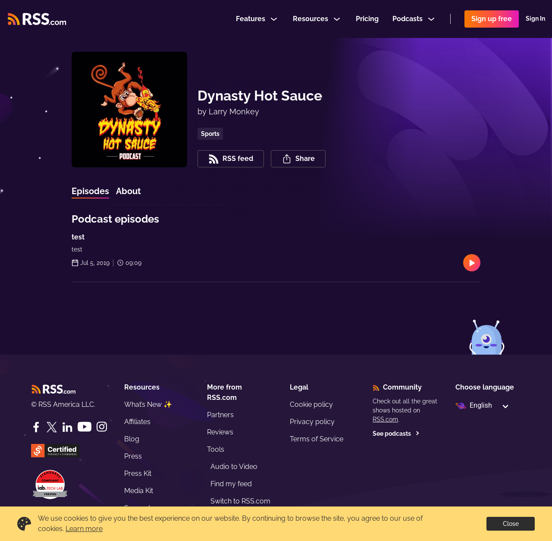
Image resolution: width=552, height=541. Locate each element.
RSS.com (385, 419)
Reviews (220, 432)
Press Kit (137, 473)
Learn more (84, 529)
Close (511, 523)
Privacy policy (312, 422)
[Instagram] (102, 427)
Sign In (535, 19)
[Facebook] (36, 427)
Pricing (367, 19)
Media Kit (138, 491)
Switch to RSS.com (240, 501)
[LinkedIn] (67, 427)
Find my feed (231, 484)
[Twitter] (52, 427)
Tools (215, 449)
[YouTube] (84, 427)
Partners (220, 415)
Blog (131, 439)
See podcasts (396, 433)
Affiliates (137, 422)
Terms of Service (316, 439)
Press (133, 456)
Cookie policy (311, 404)
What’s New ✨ (148, 404)
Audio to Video (233, 466)
